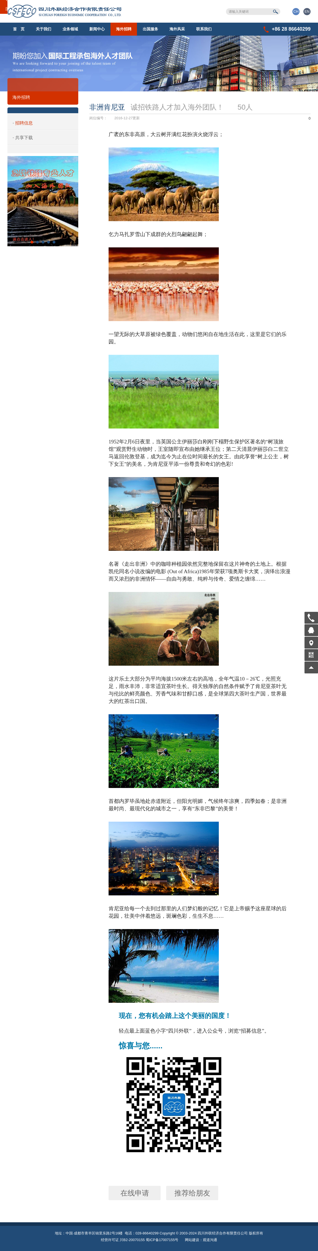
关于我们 (43, 29)
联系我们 (204, 29)
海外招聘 (123, 29)
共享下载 (24, 137)
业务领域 (70, 29)
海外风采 (177, 29)
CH (296, 11)
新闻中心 (97, 29)
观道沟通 (210, 1240)
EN (306, 11)
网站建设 (192, 1240)
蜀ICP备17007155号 (162, 1240)
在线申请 (134, 1193)
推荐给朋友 (192, 1193)
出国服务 (150, 29)
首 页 (19, 29)
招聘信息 (24, 123)
